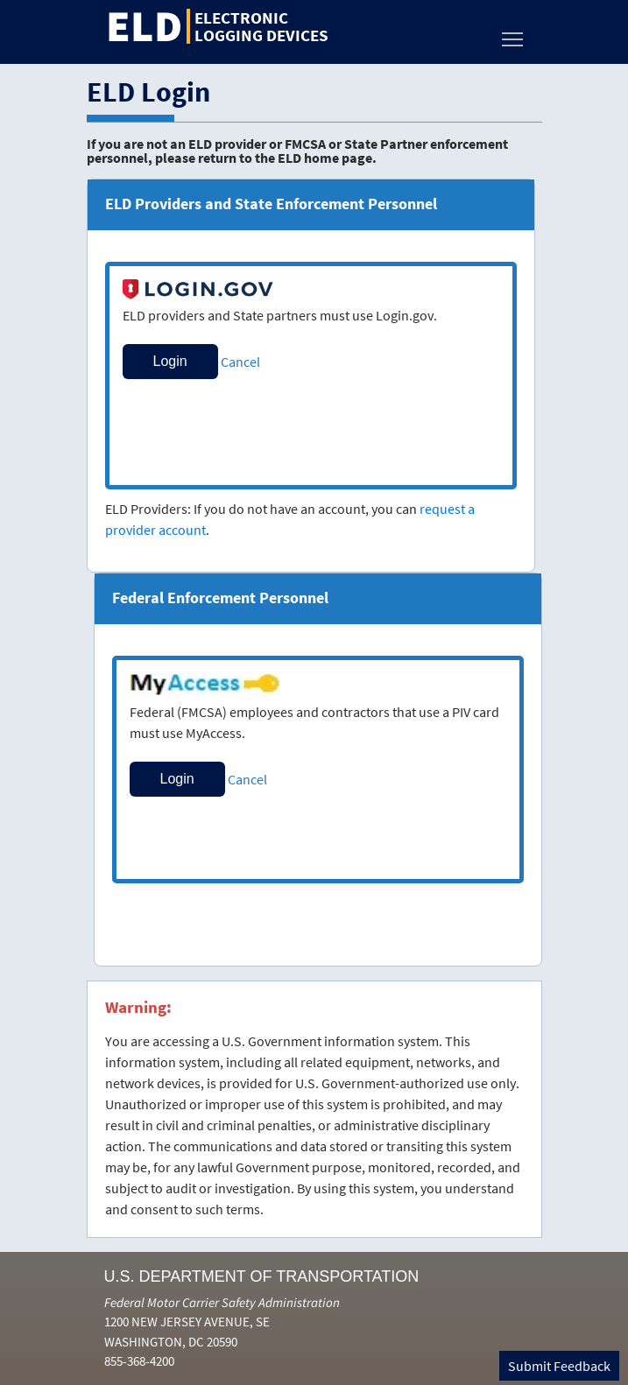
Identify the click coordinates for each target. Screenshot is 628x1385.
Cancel (240, 361)
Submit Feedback (559, 1365)
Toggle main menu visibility (513, 34)
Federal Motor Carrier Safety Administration (222, 1302)
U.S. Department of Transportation (262, 1276)
